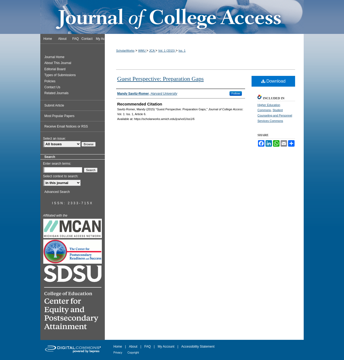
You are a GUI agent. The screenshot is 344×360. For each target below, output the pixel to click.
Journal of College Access (172, 17)
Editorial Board (55, 69)
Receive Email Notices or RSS (66, 126)
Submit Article (54, 105)
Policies (49, 81)
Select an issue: (54, 138)
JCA (152, 50)
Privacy (117, 352)
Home (117, 346)
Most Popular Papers (59, 116)
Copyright (133, 352)
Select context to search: (60, 176)
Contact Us (52, 87)
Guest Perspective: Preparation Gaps (160, 78)
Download (273, 81)
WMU (142, 50)
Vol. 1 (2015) (166, 50)
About (133, 346)
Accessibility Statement (197, 346)
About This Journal (57, 63)
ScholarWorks (125, 50)
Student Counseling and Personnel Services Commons (274, 115)
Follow (235, 93)
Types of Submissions (60, 75)
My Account (166, 346)
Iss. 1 (181, 50)
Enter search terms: (57, 163)
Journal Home (54, 57)
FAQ (147, 346)
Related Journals (56, 93)
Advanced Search (57, 192)
